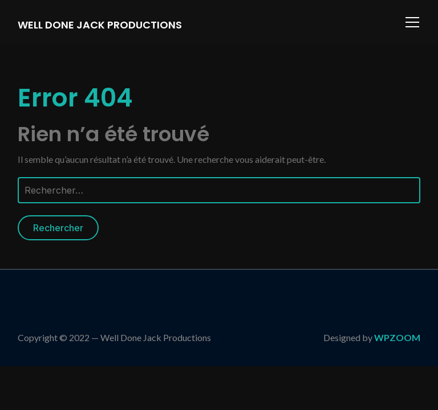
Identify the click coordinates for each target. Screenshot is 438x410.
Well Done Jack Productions (100, 25)
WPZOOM (397, 337)
